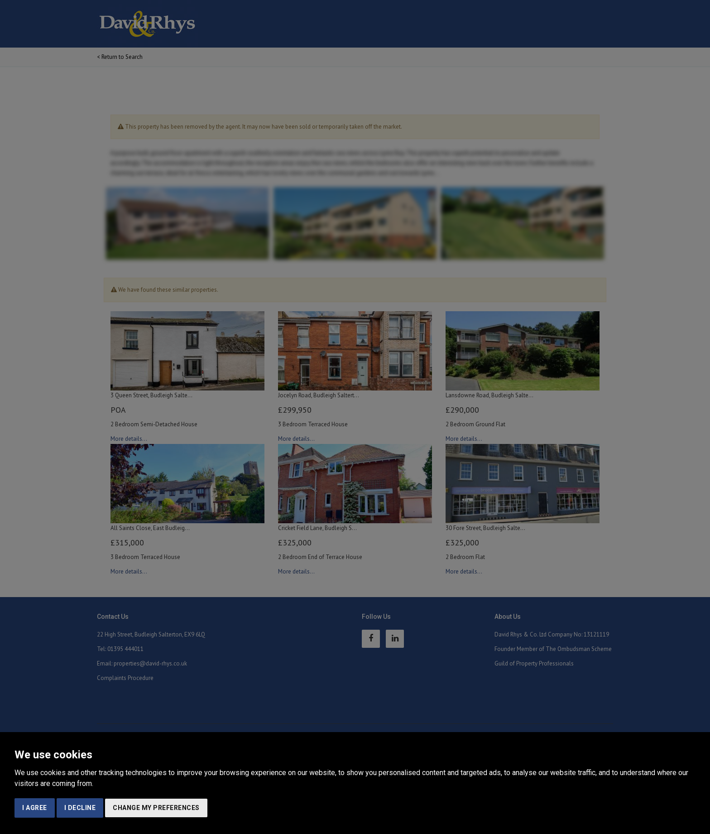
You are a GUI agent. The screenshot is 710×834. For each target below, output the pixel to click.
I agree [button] (34, 807)
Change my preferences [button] (156, 807)
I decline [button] (80, 807)
